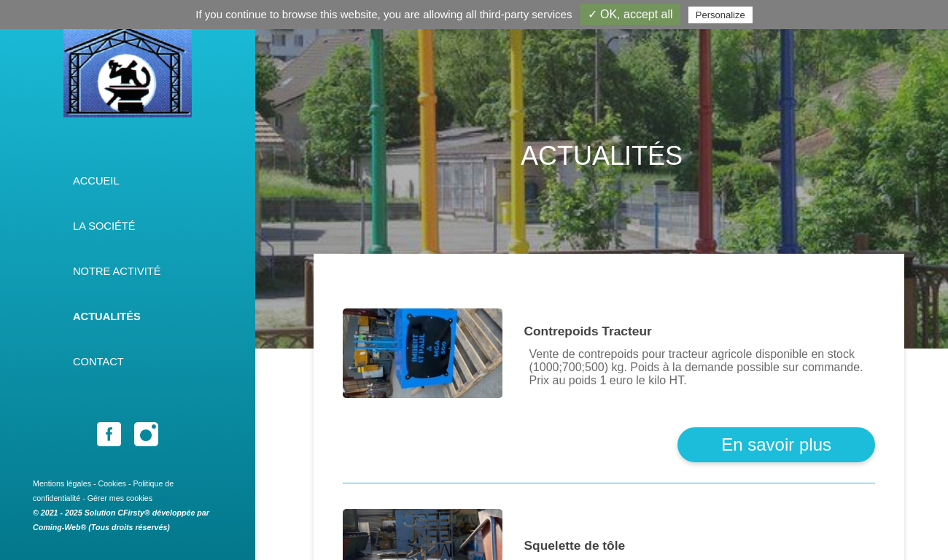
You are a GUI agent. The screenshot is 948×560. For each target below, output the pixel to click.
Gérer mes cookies (120, 498)
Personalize (720, 14)
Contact (98, 362)
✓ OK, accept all (630, 14)
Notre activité (117, 271)
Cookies (112, 483)
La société (104, 226)
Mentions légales (62, 483)
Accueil (96, 181)
